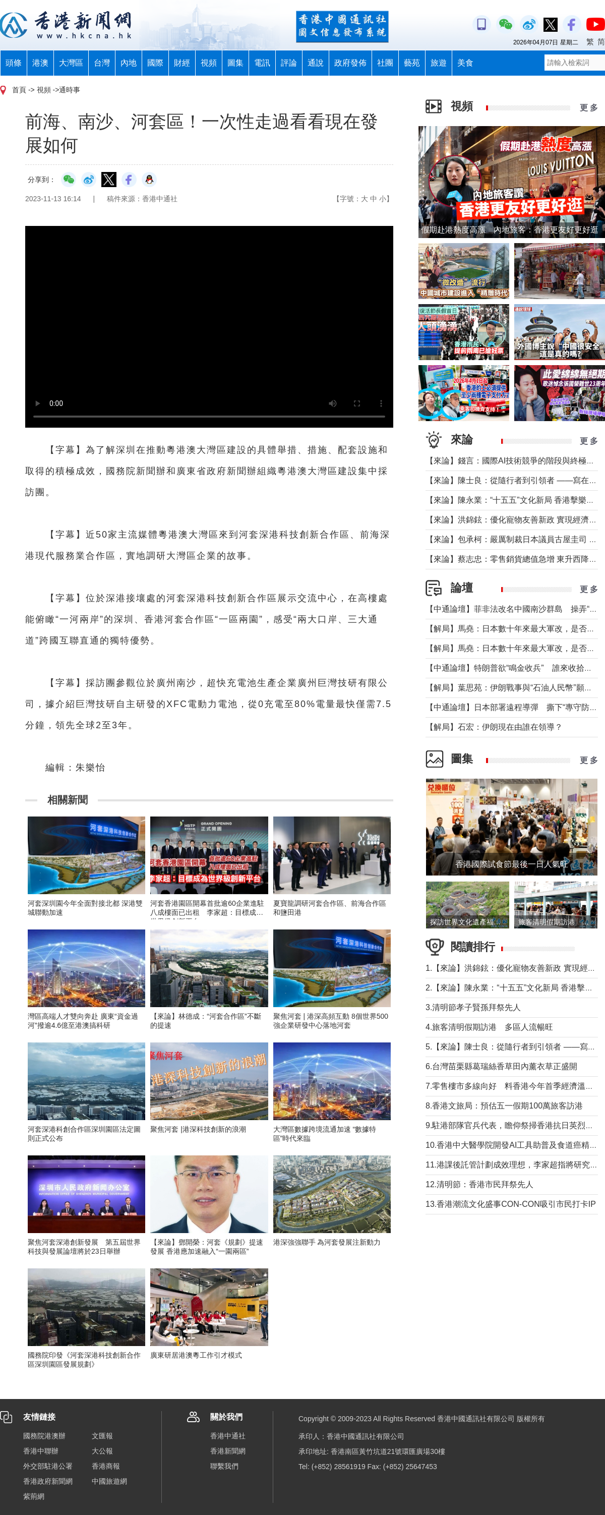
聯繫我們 (224, 1466)
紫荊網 (33, 1496)
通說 (316, 63)
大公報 (102, 1451)
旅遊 (439, 63)
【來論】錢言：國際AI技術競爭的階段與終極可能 (514, 460)
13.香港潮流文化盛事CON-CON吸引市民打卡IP (511, 1204)
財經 (182, 63)
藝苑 (412, 63)
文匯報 (102, 1436)
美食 (465, 63)
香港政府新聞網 (48, 1481)
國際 (155, 63)
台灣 (102, 63)
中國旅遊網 (109, 1481)
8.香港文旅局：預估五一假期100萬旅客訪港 (504, 1105)
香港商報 (106, 1466)
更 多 (589, 107)
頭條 (14, 63)
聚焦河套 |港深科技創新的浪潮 (198, 1129)
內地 (128, 63)
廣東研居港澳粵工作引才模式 (196, 1355)
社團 (385, 63)
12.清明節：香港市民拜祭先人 (479, 1184)
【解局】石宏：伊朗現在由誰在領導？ (494, 727)
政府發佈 (350, 63)
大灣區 (71, 63)
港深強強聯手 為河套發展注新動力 (327, 1242)
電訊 (262, 63)
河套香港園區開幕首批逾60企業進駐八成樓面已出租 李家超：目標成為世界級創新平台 (207, 912)
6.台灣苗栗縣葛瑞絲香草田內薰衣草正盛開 (501, 1066)
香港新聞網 (228, 1451)
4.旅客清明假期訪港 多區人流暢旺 (489, 1027)
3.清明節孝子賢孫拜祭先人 (473, 1007)
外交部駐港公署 (48, 1466)
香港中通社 (228, 1436)
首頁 (19, 90)
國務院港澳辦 (44, 1436)
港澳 (40, 63)
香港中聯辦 (40, 1451)
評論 (289, 63)
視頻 (209, 63)
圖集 (235, 63)
